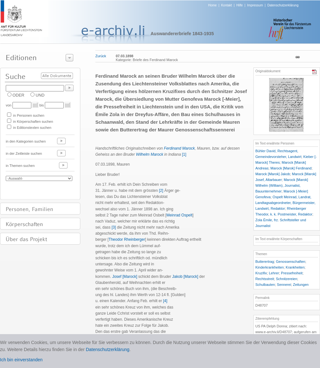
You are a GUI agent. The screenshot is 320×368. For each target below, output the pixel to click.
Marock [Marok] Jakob (272, 174)
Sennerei (284, 284)
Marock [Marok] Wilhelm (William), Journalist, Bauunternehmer (281, 185)
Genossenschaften (290, 261)
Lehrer (274, 273)
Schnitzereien (286, 279)
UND (40, 95)
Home (212, 5)
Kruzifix (261, 273)
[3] (114, 227)
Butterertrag (264, 261)
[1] (184, 154)
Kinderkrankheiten (269, 267)
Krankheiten (295, 267)
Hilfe (239, 5)
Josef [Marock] (124, 276)
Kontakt (226, 5)
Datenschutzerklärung (282, 5)
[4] (165, 301)
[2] (161, 190)
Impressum (255, 5)
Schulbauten (265, 284)
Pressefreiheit (291, 273)
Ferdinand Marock (179, 148)
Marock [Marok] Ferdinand (290, 168)
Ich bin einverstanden (21, 359)
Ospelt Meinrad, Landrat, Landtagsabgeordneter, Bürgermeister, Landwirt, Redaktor (285, 202)
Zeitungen (300, 284)
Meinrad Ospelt (179, 215)
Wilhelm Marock (149, 154)
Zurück (100, 56)
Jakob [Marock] (185, 276)
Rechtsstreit (264, 279)
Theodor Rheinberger (126, 239)
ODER (18, 95)
